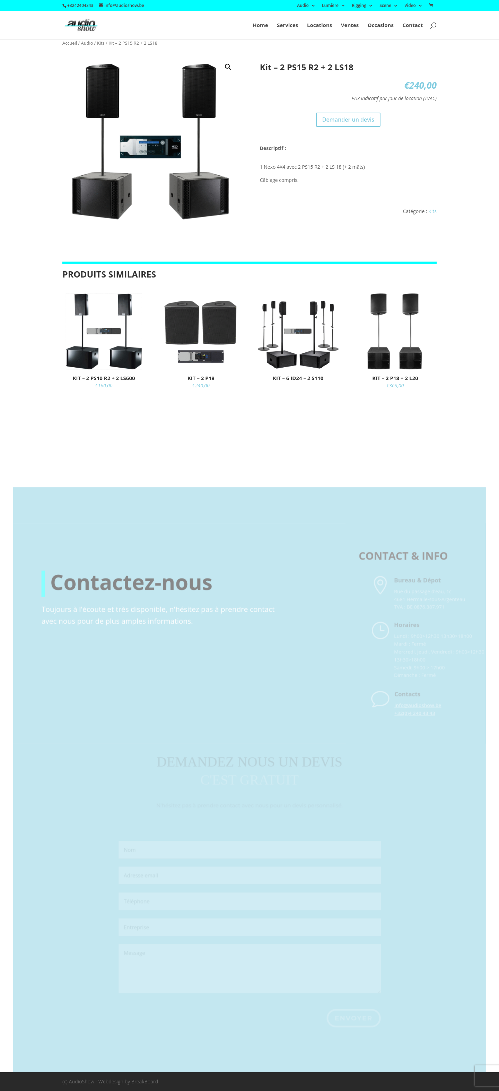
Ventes (350, 25)
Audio (303, 5)
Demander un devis (348, 119)
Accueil (69, 43)
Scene (385, 5)
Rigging (359, 5)
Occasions (381, 25)
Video (410, 5)
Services (287, 25)
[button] (228, 67)
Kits (101, 43)
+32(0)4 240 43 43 (416, 724)
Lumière (330, 5)
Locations (319, 25)
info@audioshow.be (419, 716)
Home (260, 25)
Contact (413, 25)
